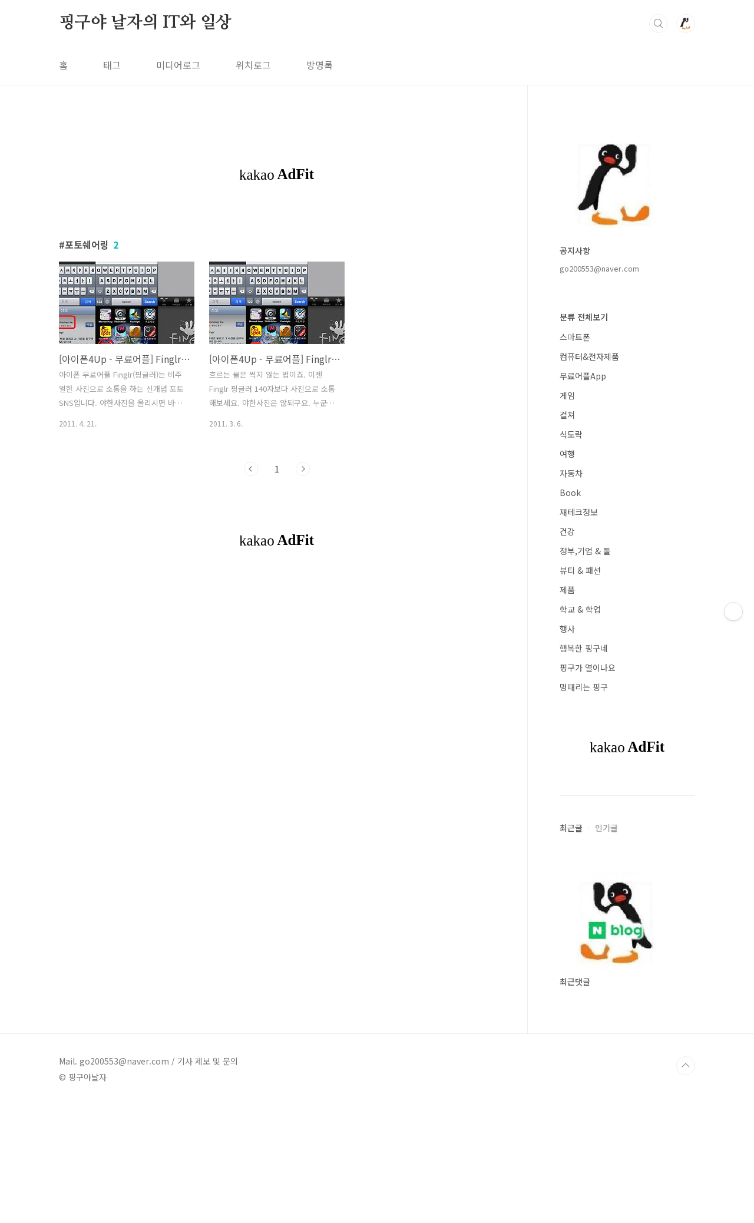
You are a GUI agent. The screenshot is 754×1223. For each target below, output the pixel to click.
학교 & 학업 (580, 609)
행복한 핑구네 (584, 648)
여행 (567, 454)
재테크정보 (579, 512)
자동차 (571, 473)
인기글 (606, 828)
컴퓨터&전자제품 (589, 356)
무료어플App (583, 376)
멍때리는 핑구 (584, 687)
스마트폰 (575, 337)
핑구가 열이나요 (588, 667)
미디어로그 (178, 65)
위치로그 (253, 65)
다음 (303, 469)
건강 (567, 531)
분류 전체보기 (584, 317)
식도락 (571, 434)
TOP (685, 1065)
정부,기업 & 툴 (585, 551)
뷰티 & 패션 (580, 570)
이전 (251, 469)
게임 (567, 395)
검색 (658, 23)
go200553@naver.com (599, 268)
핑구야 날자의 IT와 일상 (145, 23)
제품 (567, 590)
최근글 (571, 828)
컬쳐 (567, 415)
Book (570, 492)
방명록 (319, 65)
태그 (112, 65)
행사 (567, 628)
